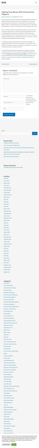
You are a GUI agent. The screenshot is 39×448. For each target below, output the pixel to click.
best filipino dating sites (9, 292)
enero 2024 (6, 234)
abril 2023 (6, 255)
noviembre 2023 (7, 239)
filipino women (7, 332)
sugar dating (6, 421)
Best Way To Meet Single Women (11, 306)
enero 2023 (6, 262)
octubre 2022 (7, 269)
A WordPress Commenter (9, 167)
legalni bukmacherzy (8, 376)
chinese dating (7, 313)
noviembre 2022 (7, 267)
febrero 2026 (7, 183)
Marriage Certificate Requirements (12, 386)
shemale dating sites (8, 407)
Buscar (3, 130)
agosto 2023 (6, 246)
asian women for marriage (10, 287)
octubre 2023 (7, 241)
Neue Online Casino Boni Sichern (11, 156)
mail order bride (7, 379)
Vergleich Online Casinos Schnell (11, 143)
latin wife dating (7, 374)
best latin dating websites (9, 297)
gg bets (5, 353)
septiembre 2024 (8, 218)
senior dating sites (8, 402)
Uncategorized (15, 16)
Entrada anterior (5, 64)
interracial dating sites (9, 360)
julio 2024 (6, 223)
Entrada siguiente (33, 64)
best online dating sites (9, 304)
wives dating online (8, 430)
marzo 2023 (6, 258)
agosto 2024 (6, 220)
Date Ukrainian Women (9, 318)
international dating (8, 355)
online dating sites (8, 395)
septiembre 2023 (8, 244)
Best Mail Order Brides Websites (11, 301)
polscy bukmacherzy (8, 400)
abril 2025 (6, 206)
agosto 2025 (6, 197)
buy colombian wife (8, 311)
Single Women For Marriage (10, 409)
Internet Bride (7, 358)
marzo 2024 (6, 230)
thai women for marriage (9, 426)
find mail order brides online (10, 344)
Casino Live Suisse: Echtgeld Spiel (11, 145)
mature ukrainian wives (9, 388)
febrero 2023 (7, 260)
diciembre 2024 (7, 211)
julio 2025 (6, 199)
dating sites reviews (8, 325)
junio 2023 (6, 251)
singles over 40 (7, 414)
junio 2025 (6, 201)
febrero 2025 (7, 208)
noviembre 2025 (7, 190)
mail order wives (7, 383)
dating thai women (8, 327)
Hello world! (20, 167)
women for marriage (8, 433)
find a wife (6, 337)
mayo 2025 (6, 204)
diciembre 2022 (7, 265)
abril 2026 (6, 178)
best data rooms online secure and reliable (16, 53)
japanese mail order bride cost (11, 367)
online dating (7, 393)
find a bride (6, 334)
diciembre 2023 (7, 237)
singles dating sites (8, 412)
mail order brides (7, 381)
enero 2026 (6, 185)
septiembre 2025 (8, 194)
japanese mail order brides (10, 369)
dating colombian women (9, 320)
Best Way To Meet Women (10, 308)
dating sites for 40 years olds (10, 323)
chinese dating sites (8, 315)
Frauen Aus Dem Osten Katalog (11, 351)
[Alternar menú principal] (36, 2)
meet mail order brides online (10, 390)
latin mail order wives (8, 372)
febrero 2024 (7, 232)
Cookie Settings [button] (6, 444)
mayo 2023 (6, 253)
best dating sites (7, 290)
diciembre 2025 (7, 187)
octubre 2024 (7, 216)
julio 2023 (6, 248)
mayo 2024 (6, 227)
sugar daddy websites (9, 419)
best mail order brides (9, 299)
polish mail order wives (9, 398)
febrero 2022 (7, 272)
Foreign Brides (7, 348)
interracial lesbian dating (9, 362)
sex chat (6, 405)
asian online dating (8, 285)
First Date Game (7, 346)
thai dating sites (7, 423)
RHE (4, 2)
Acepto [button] (13, 444)
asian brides (6, 283)
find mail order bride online (10, 341)
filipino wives (7, 330)
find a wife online (8, 339)
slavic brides (6, 416)
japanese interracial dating (10, 365)
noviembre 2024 (7, 213)
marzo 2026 (6, 180)
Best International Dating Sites (11, 294)
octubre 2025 (7, 192)
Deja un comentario (6, 16)
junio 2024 (6, 225)
